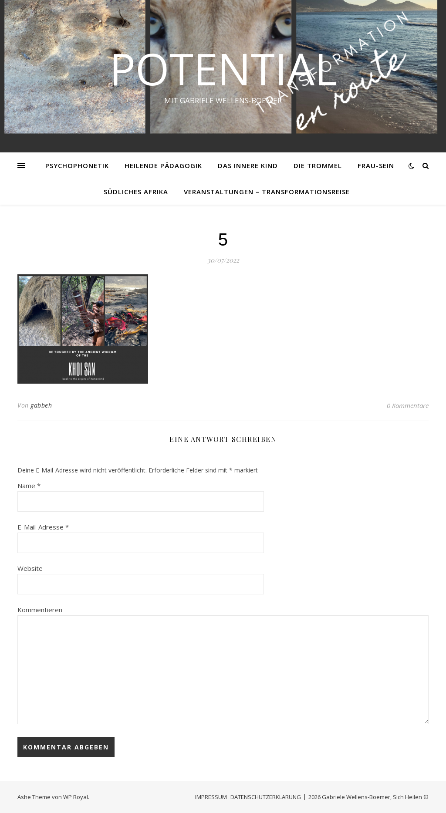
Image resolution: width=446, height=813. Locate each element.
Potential (223, 68)
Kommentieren (39, 609)
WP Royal (75, 797)
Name (29, 485)
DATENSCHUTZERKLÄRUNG (265, 797)
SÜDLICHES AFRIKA (136, 191)
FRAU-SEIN (376, 165)
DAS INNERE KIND (248, 165)
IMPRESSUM (211, 797)
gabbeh (41, 405)
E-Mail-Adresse (43, 527)
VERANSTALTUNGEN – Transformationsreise (267, 191)
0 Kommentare (408, 405)
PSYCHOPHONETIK (77, 165)
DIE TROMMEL (318, 165)
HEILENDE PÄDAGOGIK (163, 165)
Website (30, 568)
